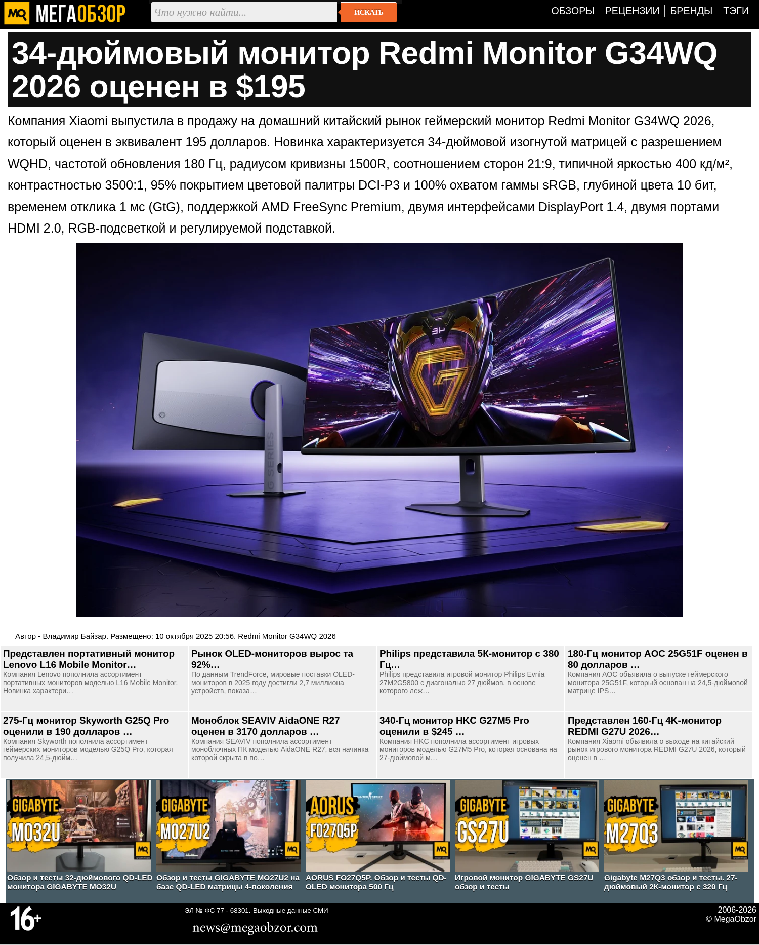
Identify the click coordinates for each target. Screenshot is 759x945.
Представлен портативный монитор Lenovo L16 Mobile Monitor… (89, 659)
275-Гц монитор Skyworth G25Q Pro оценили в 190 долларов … (86, 726)
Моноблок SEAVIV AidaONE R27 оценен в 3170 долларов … (265, 726)
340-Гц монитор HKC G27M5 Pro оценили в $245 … (454, 726)
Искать (368, 12)
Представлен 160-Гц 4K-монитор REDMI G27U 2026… (645, 726)
